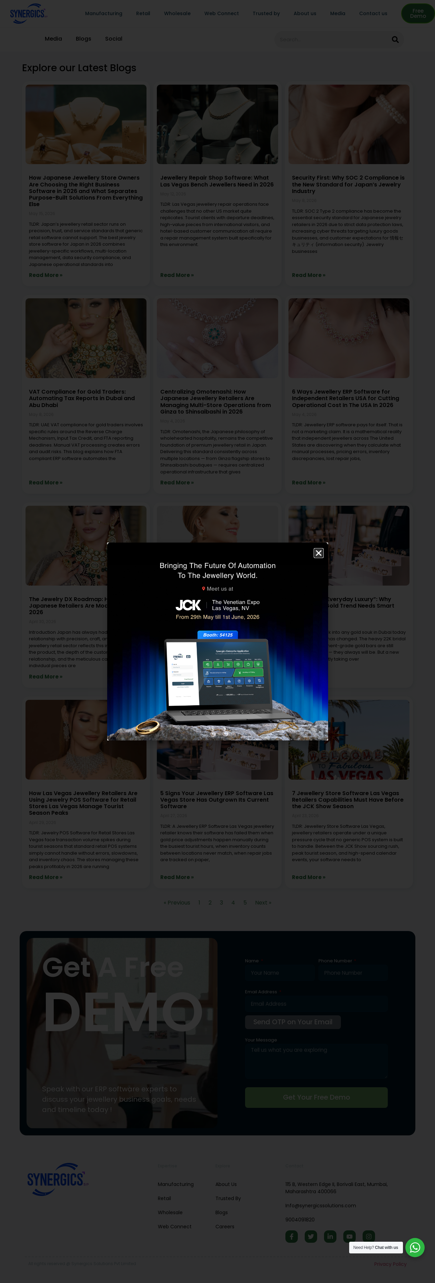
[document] (217, 641)
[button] (319, 553)
